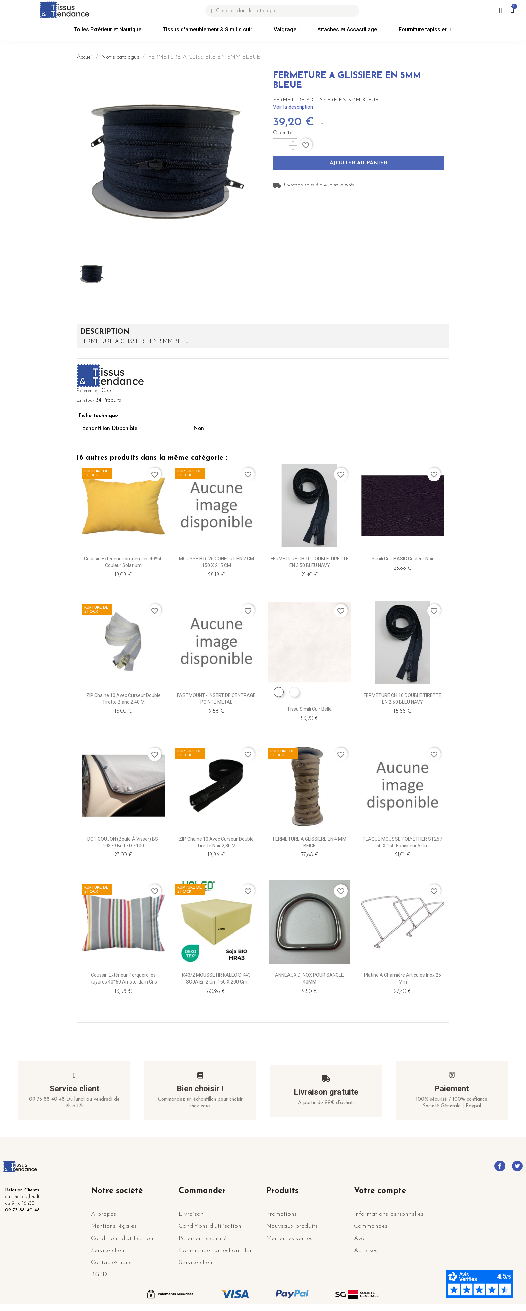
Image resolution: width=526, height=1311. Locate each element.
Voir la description (293, 107)
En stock (85, 400)
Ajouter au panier (358, 163)
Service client (74, 1088)
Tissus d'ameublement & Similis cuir (210, 29)
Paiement (451, 1088)
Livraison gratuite (326, 1092)
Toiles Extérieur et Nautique (110, 29)
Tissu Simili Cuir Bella (309, 709)
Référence (87, 390)
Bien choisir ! (200, 1088)
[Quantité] (281, 145)
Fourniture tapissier (425, 29)
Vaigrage (288, 29)
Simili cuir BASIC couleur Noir (403, 558)
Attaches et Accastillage (349, 29)
